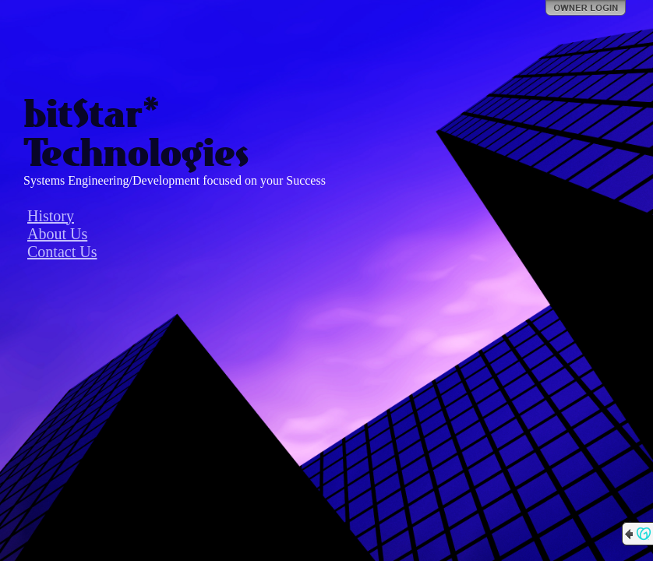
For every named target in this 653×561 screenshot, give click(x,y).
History (50, 215)
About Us (57, 233)
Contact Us (62, 251)
